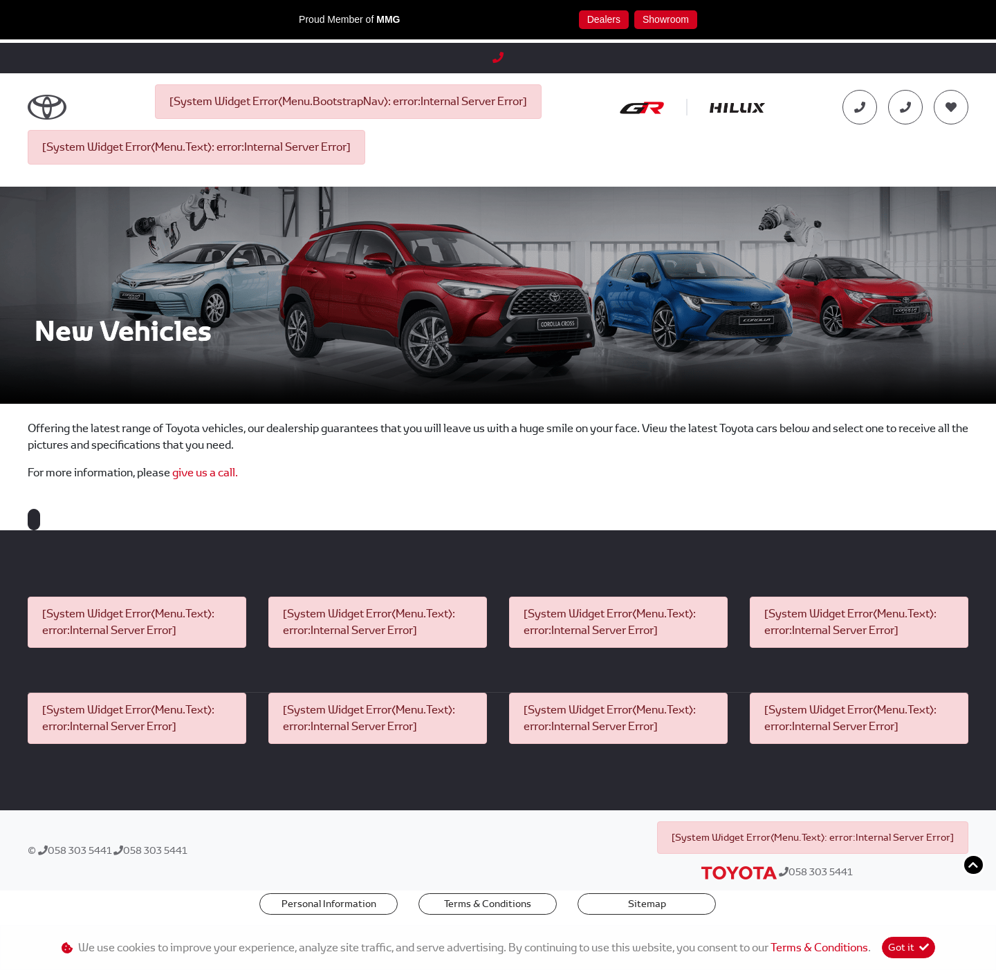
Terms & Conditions (487, 903)
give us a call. (205, 472)
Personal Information (329, 903)
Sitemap (647, 903)
